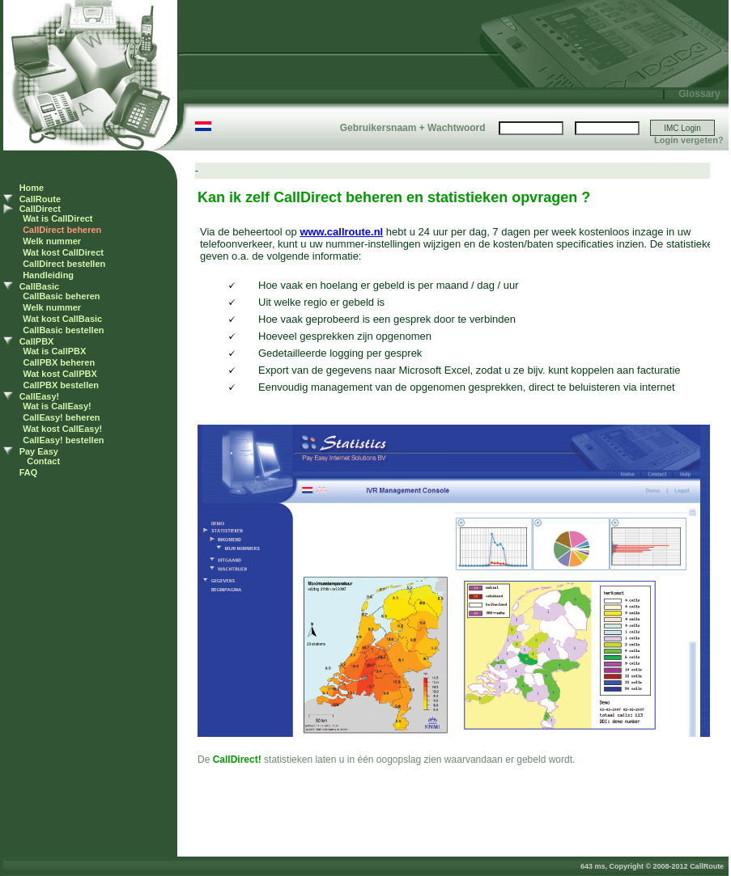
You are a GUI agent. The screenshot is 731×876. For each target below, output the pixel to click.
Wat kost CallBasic (62, 319)
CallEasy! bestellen (63, 440)
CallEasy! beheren (61, 417)
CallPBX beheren (59, 362)
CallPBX (36, 341)
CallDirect (40, 209)
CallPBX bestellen (61, 385)
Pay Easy (38, 451)
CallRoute (40, 199)
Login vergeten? (689, 140)
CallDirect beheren (62, 230)
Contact (43, 461)
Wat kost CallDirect (63, 252)
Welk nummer (52, 241)
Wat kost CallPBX (60, 374)
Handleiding (48, 275)
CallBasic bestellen (63, 330)
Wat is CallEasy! (57, 406)
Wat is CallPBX (55, 351)
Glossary (699, 93)
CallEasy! (39, 396)
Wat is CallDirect (57, 218)
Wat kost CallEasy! (62, 429)
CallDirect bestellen (64, 264)
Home (32, 188)
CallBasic (39, 286)
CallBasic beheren (61, 296)
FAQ (28, 472)
